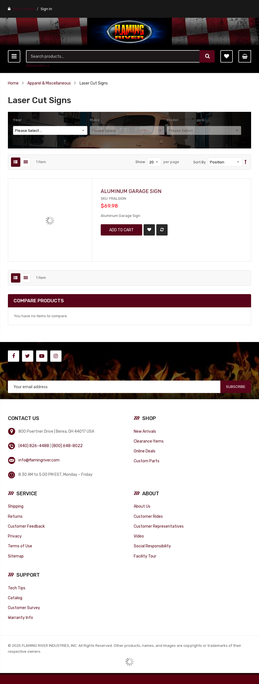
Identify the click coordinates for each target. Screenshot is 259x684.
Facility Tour (145, 556)
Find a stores (24, 9)
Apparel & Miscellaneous (49, 83)
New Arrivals (145, 431)
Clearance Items (149, 441)
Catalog (15, 598)
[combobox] (113, 56)
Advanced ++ (38, 65)
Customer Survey (24, 607)
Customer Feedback (26, 526)
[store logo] (129, 32)
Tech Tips (16, 588)
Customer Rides (148, 516)
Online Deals (144, 451)
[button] (149, 230)
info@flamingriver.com (39, 460)
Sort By (199, 162)
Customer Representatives (159, 526)
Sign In (46, 9)
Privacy (15, 536)
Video (139, 536)
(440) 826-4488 (33, 445)
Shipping (15, 506)
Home (13, 83)
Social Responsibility (152, 546)
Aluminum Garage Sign (131, 191)
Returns (15, 516)
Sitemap (16, 556)
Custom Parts (146, 461)
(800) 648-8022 (67, 445)
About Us (142, 506)
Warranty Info (20, 617)
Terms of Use (20, 546)
